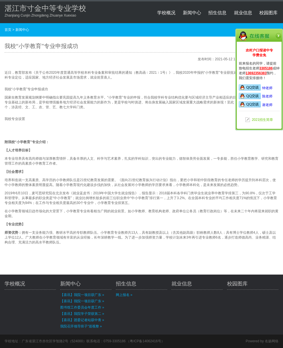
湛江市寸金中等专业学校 (45, 8)
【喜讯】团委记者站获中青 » (82, 320)
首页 (8, 30)
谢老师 (255, 105)
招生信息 (217, 12)
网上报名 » (124, 295)
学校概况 (166, 12)
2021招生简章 (262, 120)
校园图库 (268, 12)
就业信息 (243, 12)
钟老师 (255, 88)
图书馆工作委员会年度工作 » (82, 307)
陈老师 (255, 96)
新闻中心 (192, 12)
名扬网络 (271, 341)
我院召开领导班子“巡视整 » (81, 326)
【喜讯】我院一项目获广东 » (82, 295)
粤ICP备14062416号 (145, 341)
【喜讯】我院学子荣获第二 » (82, 314)
